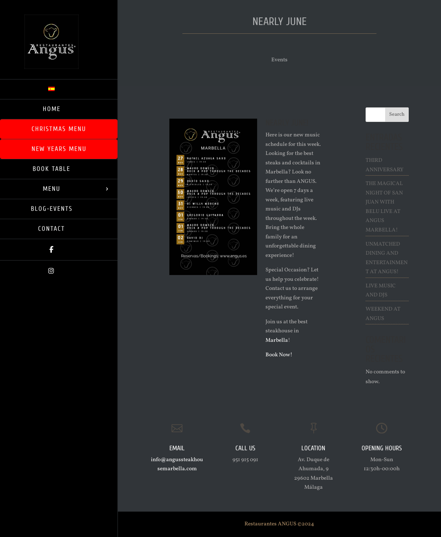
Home (52, 109)
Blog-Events (52, 209)
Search (397, 114)
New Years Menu (59, 149)
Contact (51, 229)
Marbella (276, 340)
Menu (51, 189)
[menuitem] (59, 89)
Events (279, 60)
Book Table (51, 169)
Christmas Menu (59, 129)
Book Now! (278, 355)
